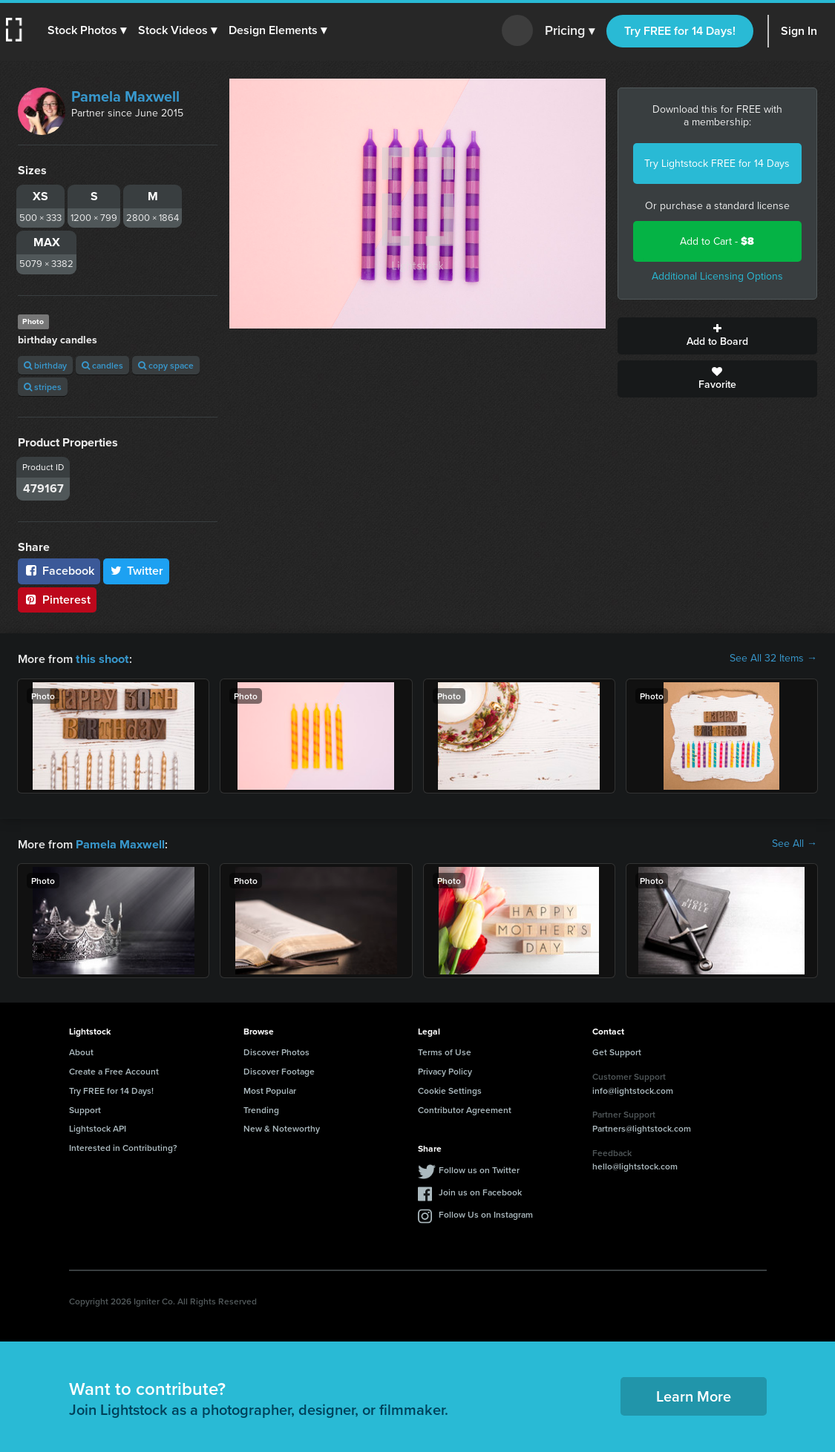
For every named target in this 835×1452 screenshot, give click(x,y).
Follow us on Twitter (479, 1168)
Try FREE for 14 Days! (680, 30)
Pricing (570, 31)
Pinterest (57, 599)
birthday (45, 365)
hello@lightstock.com (635, 1164)
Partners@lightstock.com (641, 1127)
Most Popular (269, 1089)
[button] (87, 30)
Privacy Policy (445, 1069)
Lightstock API (97, 1127)
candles (102, 365)
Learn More (693, 1394)
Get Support (616, 1050)
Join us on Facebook (480, 1190)
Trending (261, 1108)
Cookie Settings (450, 1089)
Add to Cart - (717, 241)
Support (85, 1108)
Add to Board (717, 336)
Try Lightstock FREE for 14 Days (717, 163)
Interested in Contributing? (123, 1146)
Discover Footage (279, 1069)
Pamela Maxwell (125, 96)
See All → (794, 843)
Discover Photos (276, 1050)
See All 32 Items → (773, 658)
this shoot (102, 658)
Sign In (799, 30)
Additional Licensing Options (717, 276)
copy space (166, 365)
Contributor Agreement (464, 1108)
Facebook (59, 570)
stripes (43, 386)
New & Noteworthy (281, 1127)
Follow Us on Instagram (486, 1213)
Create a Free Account (114, 1069)
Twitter (136, 570)
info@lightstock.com (632, 1089)
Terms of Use (444, 1050)
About (81, 1050)
